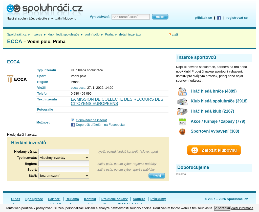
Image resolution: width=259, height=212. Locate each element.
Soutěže (139, 199)
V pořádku (222, 208)
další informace (242, 208)
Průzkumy (158, 199)
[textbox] (63, 163)
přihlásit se (203, 18)
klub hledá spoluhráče (63, 34)
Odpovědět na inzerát (91, 120)
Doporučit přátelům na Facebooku (100, 125)
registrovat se (237, 18)
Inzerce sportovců (196, 57)
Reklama (72, 199)
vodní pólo (91, 34)
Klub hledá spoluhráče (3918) (219, 101)
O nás (15, 199)
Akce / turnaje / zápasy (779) (218, 121)
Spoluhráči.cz (17, 34)
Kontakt (90, 199)
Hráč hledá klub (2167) (212, 111)
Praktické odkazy (114, 199)
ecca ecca (78, 88)
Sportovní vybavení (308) (215, 131)
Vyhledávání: (100, 17)
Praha (109, 34)
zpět (175, 34)
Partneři (54, 199)
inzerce (37, 34)
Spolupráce (34, 199)
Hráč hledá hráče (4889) (214, 91)
